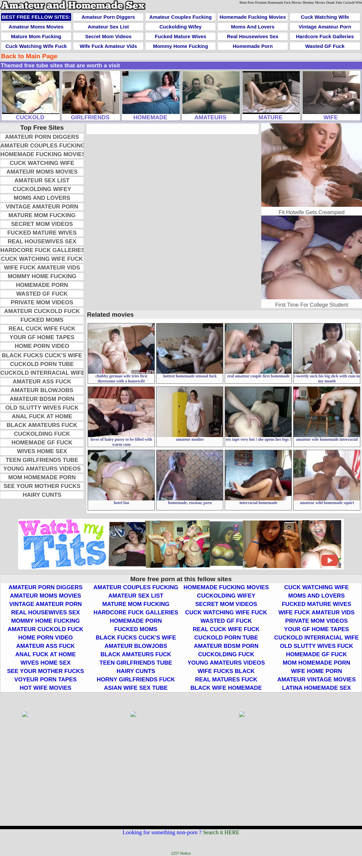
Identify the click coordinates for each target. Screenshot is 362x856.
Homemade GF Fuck (41, 442)
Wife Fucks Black (226, 671)
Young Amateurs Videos (42, 469)
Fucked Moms (41, 320)
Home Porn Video (42, 346)
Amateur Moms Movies (36, 26)
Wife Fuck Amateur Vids (108, 46)
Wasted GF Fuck (325, 46)
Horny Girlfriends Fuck (136, 679)
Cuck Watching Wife (325, 17)
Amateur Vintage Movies (316, 679)
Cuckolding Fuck (42, 434)
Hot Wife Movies (46, 688)
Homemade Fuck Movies (285, 2)
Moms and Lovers (252, 26)
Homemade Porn (253, 46)
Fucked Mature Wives (180, 36)
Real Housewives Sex (252, 36)
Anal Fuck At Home (42, 416)
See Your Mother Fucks (41, 486)
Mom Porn (246, 2)
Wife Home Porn (316, 671)
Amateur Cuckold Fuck (42, 311)
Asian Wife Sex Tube (136, 688)
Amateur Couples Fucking (180, 17)
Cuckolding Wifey (181, 26)
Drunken (261, 2)
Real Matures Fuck (226, 679)
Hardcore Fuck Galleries (325, 36)
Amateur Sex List (108, 26)
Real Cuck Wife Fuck (42, 328)
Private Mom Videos (42, 302)
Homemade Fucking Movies (253, 17)
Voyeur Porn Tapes (45, 679)
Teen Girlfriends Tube (42, 460)
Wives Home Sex (42, 451)
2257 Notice (181, 853)
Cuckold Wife (352, 2)
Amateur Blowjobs (42, 390)
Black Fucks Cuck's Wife (42, 355)
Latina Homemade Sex (316, 688)
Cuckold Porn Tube (42, 364)
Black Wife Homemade (226, 688)
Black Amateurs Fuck (42, 425)
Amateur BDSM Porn (42, 399)
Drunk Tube (334, 2)
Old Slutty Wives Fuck (42, 408)
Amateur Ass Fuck (42, 381)
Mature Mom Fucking (36, 36)
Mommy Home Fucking (180, 46)
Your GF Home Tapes (41, 337)
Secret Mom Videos (108, 36)
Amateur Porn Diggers (108, 17)
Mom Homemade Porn (42, 477)
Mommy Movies (314, 2)
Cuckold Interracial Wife (42, 373)
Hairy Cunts (41, 495)
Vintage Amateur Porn (325, 26)
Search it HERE (221, 832)
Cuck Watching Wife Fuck (36, 46)
